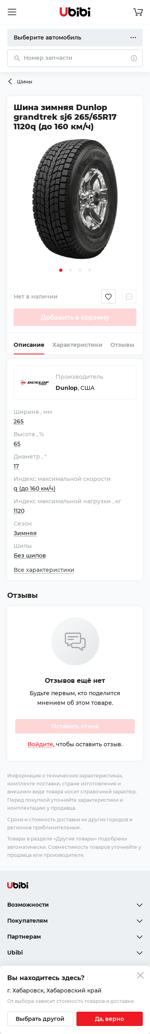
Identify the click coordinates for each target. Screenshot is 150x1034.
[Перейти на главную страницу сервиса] (75, 12)
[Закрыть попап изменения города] (140, 976)
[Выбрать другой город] (40, 1019)
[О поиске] (134, 58)
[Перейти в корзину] (138, 12)
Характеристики (77, 344)
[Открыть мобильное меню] (12, 12)
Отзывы (122, 344)
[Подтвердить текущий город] (109, 1019)
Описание (29, 344)
